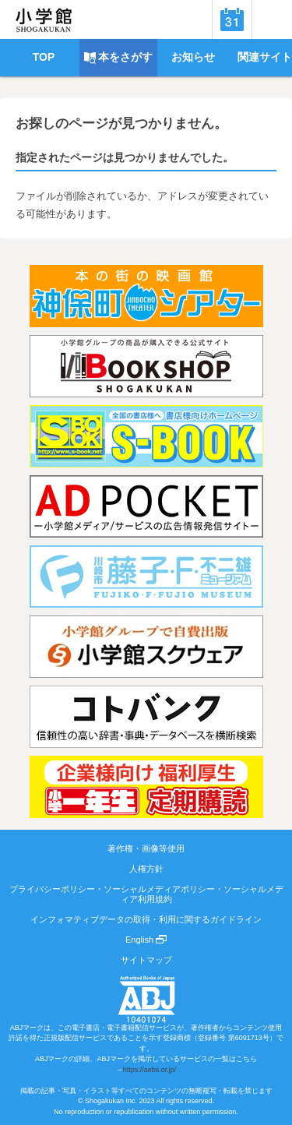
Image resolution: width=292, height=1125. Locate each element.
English (146, 939)
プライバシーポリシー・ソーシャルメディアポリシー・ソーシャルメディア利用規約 (146, 893)
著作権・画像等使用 (146, 848)
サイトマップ (146, 960)
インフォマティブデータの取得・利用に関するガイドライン (146, 919)
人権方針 (146, 868)
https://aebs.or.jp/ (150, 1070)
